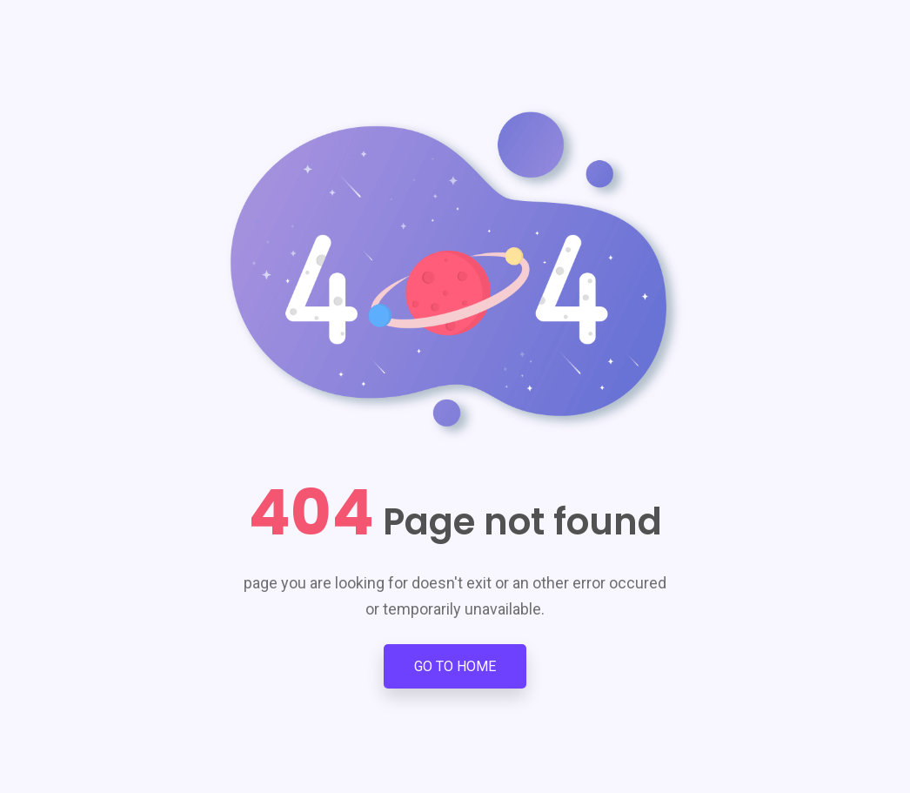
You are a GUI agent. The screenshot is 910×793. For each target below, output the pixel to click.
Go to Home (455, 666)
